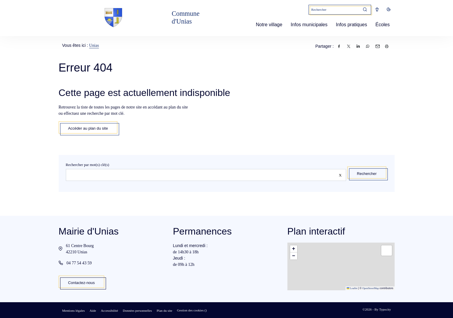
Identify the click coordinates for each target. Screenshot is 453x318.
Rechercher (366, 173)
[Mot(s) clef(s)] (334, 9)
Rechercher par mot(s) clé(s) (87, 165)
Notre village (266, 24)
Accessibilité (109, 310)
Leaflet (352, 288)
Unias (94, 45)
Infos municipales (307, 24)
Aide (93, 310)
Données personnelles (137, 310)
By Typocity (382, 309)
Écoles (380, 24)
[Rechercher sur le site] (206, 175)
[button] (293, 248)
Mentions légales (73, 310)
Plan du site (164, 310)
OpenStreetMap (370, 288)
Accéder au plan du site (88, 128)
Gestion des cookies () (192, 310)
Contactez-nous (81, 282)
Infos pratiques (349, 24)
